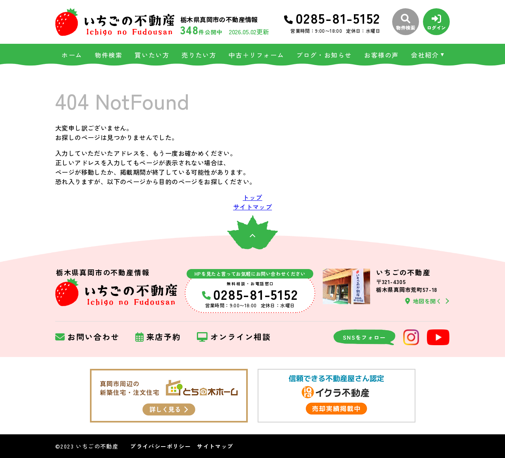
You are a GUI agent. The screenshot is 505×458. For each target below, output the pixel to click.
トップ (252, 197)
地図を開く (423, 301)
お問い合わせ (87, 337)
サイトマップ (252, 206)
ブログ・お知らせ (324, 55)
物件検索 (108, 55)
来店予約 (158, 337)
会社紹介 (425, 55)
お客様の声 (381, 55)
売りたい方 (198, 55)
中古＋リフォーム (256, 55)
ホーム (72, 55)
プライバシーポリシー (160, 446)
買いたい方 (152, 55)
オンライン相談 (234, 337)
